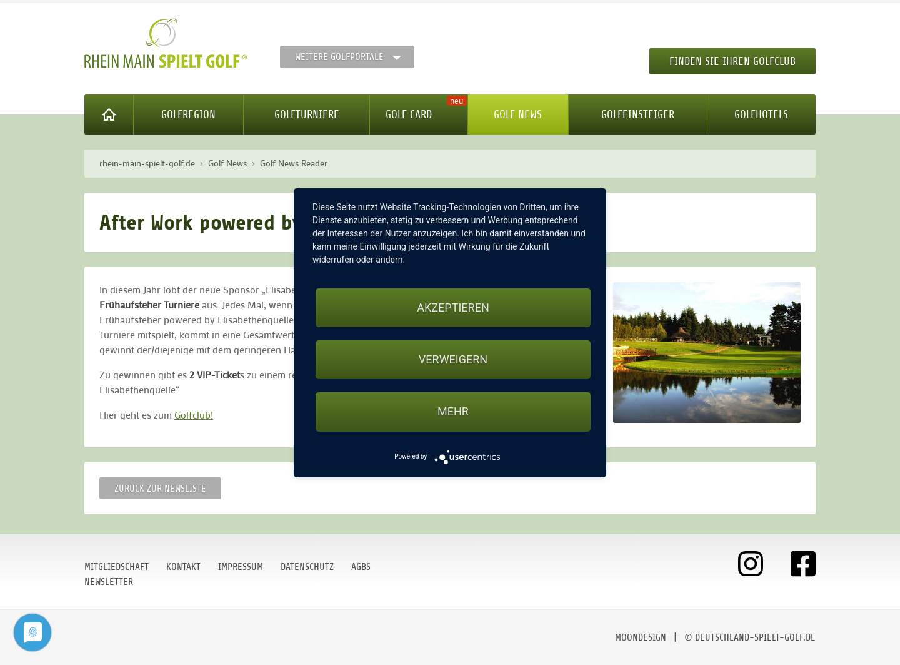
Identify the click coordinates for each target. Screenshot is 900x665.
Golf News (518, 114)
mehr (453, 411)
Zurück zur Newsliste (160, 488)
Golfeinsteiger (637, 114)
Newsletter (108, 581)
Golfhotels (761, 114)
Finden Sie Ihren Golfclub (732, 61)
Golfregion (188, 114)
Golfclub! (193, 414)
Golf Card (409, 114)
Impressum (240, 566)
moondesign (640, 637)
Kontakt (183, 566)
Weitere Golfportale (339, 57)
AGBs (361, 566)
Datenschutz (307, 566)
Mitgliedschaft (116, 566)
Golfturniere (306, 114)
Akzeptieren (453, 307)
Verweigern (453, 359)
